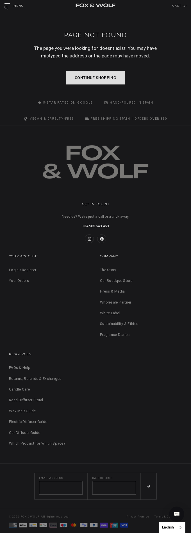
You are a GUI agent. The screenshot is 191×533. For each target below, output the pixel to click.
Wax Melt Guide (22, 411)
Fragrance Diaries (114, 335)
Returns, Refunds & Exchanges (35, 378)
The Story (108, 270)
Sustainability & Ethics (119, 324)
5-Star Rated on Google (65, 103)
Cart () (179, 5)
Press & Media (112, 291)
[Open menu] (14, 5)
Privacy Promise (137, 516)
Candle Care (19, 389)
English (168, 527)
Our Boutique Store (116, 280)
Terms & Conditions (168, 516)
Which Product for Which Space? (37, 443)
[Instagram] (89, 238)
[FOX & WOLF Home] (95, 164)
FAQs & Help (19, 367)
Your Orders (19, 280)
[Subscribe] (148, 486)
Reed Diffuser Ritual (26, 400)
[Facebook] (101, 238)
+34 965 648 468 (95, 226)
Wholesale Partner (115, 302)
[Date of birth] (114, 487)
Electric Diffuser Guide (28, 422)
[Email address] (61, 487)
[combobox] (172, 527)
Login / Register (22, 270)
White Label (110, 313)
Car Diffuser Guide (24, 433)
